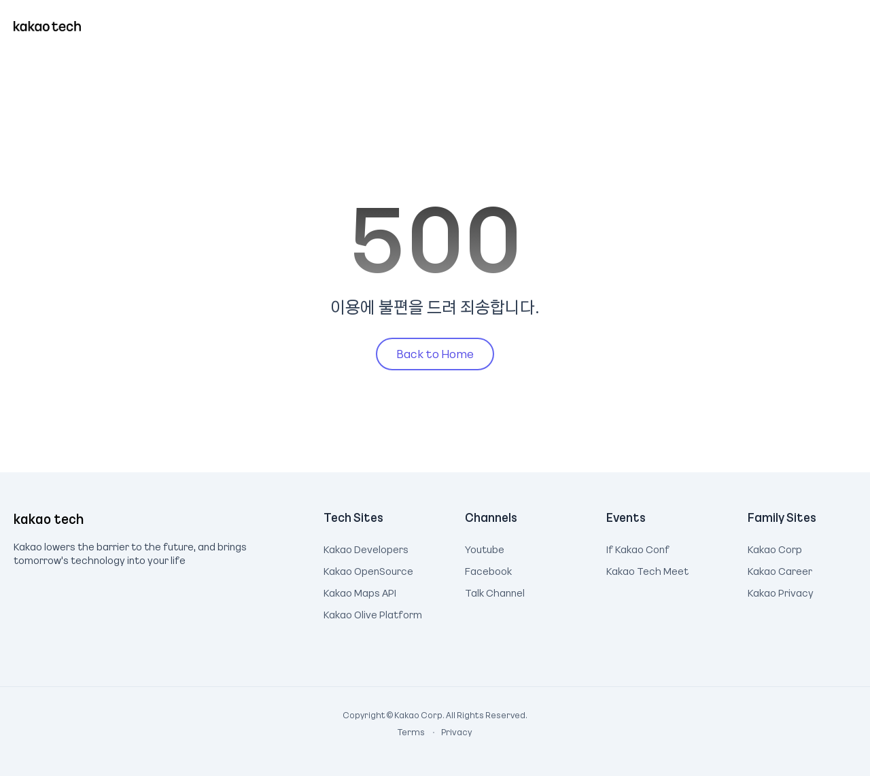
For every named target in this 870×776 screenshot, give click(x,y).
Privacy (449, 732)
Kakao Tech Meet (647, 569)
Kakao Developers (366, 548)
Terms (412, 732)
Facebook (488, 569)
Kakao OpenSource (368, 569)
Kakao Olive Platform (373, 613)
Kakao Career (780, 569)
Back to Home (435, 353)
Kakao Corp (775, 548)
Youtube (484, 548)
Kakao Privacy (781, 591)
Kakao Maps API (360, 591)
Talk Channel (495, 591)
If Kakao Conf (637, 548)
